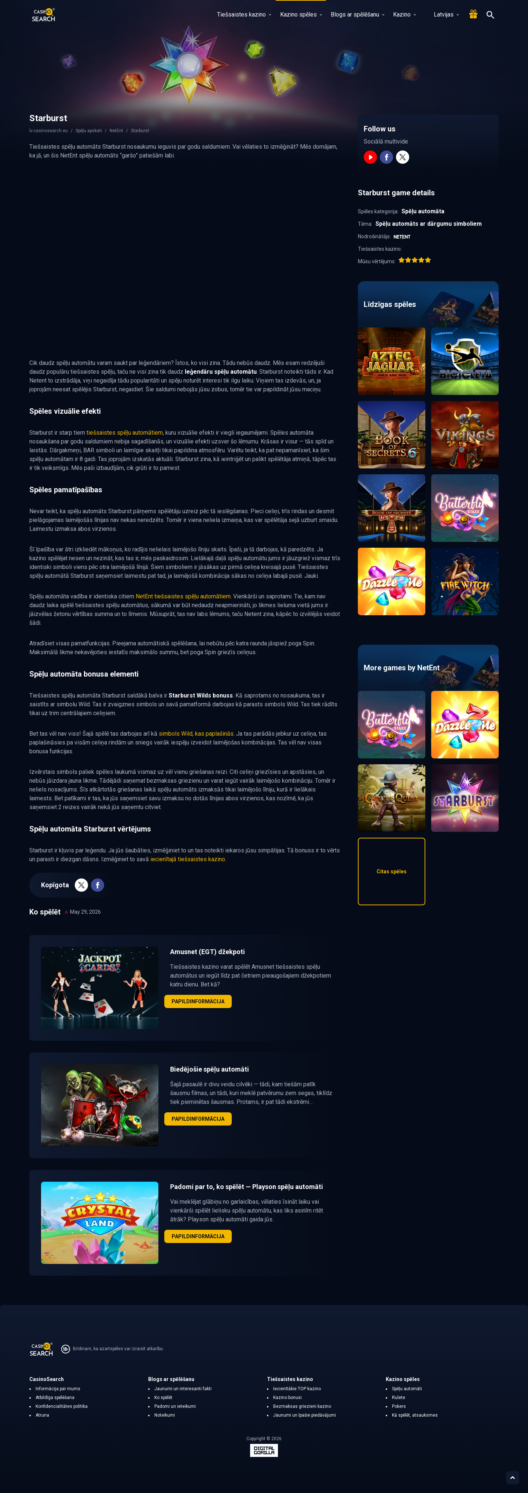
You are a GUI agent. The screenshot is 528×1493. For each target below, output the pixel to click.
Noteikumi (164, 1415)
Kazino (404, 14)
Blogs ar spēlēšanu (357, 14)
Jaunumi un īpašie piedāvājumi (304, 1415)
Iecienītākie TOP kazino (297, 1388)
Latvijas (442, 14)
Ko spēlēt (163, 1397)
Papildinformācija (198, 1001)
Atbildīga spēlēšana (55, 1397)
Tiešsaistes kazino (244, 14)
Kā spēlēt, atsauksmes (415, 1415)
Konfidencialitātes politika (62, 1406)
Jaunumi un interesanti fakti (183, 1388)
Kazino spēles (301, 14)
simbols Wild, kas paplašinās (196, 733)
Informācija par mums (58, 1388)
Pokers (399, 1406)
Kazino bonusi (287, 1397)
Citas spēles (392, 871)
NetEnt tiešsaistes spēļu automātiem (183, 596)
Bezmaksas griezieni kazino (302, 1406)
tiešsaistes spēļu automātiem (125, 432)
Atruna (42, 1415)
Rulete (398, 1397)
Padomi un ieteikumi (175, 1406)
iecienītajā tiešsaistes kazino (187, 859)
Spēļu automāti (407, 1388)
